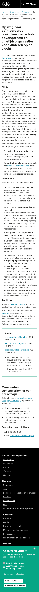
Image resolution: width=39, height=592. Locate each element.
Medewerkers (9, 500)
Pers (5, 504)
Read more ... (19, 557)
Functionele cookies (15, 563)
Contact (6, 467)
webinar (5, 313)
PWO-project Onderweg (18, 166)
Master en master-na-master (15, 530)
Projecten (25, 12)
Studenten (8, 485)
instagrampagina (17, 304)
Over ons (7, 475)
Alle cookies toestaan (15, 585)
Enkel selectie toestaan (14, 574)
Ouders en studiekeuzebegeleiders (18, 508)
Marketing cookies (14, 568)
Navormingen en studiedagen (16, 538)
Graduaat (7, 522)
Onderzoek (14, 12)
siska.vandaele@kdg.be (16, 337)
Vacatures (7, 471)
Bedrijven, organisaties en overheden (19, 493)
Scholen (7, 497)
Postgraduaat (9, 534)
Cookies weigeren (13, 581)
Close (34, 548)
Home (4, 12)
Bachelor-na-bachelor (13, 526)
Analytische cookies (15, 566)
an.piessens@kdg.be (14, 343)
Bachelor (7, 518)
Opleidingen (8, 459)
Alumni (6, 489)
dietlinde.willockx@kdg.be (17, 350)
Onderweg (6, 58)
